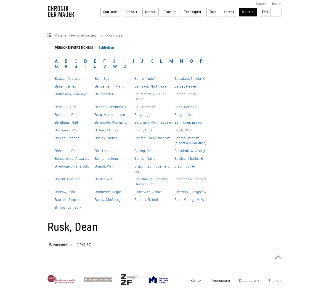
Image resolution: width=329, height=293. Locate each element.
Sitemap (274, 281)
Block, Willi (183, 130)
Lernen (229, 12)
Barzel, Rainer (185, 86)
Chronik (131, 12)
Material (248, 12)
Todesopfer (193, 12)
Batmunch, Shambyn (71, 94)
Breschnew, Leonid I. (191, 179)
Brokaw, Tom (65, 192)
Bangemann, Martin (110, 86)
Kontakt (197, 281)
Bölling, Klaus (145, 151)
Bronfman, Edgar (108, 192)
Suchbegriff (277, 12)
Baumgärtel (104, 94)
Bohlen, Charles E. (69, 138)
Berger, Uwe (184, 115)
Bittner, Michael (107, 130)
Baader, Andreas (68, 79)
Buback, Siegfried (68, 200)
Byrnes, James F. (68, 207)
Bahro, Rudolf (145, 79)
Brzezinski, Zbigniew (190, 192)
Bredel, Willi (104, 179)
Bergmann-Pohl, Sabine (153, 122)
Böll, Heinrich (105, 151)
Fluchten (170, 12)
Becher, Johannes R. (111, 107)
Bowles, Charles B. (189, 159)
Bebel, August (66, 107)
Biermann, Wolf (67, 130)
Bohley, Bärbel (106, 138)
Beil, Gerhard (145, 107)
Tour (212, 12)
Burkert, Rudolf (146, 200)
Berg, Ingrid (144, 115)
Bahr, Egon (103, 79)
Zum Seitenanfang (278, 257)
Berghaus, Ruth (67, 122)
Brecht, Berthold (67, 179)
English (276, 3)
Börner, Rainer (146, 159)
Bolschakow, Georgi (190, 151)
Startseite (110, 12)
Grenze (150, 12)
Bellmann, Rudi (66, 115)
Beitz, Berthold (186, 107)
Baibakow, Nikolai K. (190, 79)
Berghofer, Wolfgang (111, 122)
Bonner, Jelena (106, 159)
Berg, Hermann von (110, 115)
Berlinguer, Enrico (188, 122)
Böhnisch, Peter (67, 151)
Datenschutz (249, 281)
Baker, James (65, 86)
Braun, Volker (185, 166)
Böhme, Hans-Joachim (152, 138)
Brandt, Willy (104, 166)
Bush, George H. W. (190, 200)
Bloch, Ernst (144, 130)
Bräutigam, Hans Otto (72, 166)
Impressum (221, 281)
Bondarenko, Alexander (73, 159)
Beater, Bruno (185, 94)
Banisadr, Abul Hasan (151, 86)
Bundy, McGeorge (108, 200)
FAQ (265, 12)
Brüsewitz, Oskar (148, 192)
